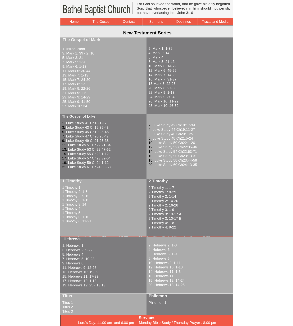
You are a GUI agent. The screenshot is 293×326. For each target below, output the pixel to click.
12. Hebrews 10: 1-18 (165, 267)
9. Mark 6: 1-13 (73, 66)
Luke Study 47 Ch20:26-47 (87, 136)
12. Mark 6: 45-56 (162, 70)
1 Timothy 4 (70, 208)
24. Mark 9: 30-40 (162, 97)
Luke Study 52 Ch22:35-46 (175, 147)
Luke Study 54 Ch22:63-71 (175, 152)
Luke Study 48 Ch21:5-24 (172, 138)
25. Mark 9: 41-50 (75, 102)
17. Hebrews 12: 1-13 (79, 281)
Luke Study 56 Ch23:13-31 (175, 156)
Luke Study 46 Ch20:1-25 (172, 134)
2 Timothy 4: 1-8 (160, 223)
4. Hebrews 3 (158, 250)
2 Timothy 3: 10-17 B (164, 218)
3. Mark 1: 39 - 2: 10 (77, 53)
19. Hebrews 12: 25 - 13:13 (83, 285)
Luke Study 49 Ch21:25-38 (87, 141)
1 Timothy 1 (70, 187)
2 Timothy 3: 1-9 (160, 210)
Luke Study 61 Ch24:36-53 (89, 167)
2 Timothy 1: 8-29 (161, 192)
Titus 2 (67, 307)
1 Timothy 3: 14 (73, 204)
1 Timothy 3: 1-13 (75, 200)
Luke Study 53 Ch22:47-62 (89, 149)
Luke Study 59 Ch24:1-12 (88, 163)
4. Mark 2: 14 (158, 53)
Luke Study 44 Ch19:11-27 (173, 130)
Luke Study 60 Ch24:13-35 (175, 165)
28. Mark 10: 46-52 (163, 106)
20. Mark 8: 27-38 (162, 88)
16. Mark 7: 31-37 (162, 79)
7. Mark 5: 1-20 (73, 62)
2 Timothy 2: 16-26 (162, 205)
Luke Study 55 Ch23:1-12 (88, 154)
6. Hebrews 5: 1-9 (162, 254)
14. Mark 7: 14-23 (162, 75)
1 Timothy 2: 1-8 (74, 192)
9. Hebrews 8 (72, 263)
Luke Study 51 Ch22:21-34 (89, 145)
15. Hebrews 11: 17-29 (79, 276)
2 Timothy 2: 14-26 (162, 201)
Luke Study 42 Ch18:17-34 (173, 125)
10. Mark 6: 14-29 (162, 66)
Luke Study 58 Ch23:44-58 (175, 160)
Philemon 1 (157, 303)
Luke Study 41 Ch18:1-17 (86, 123)
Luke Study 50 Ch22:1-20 (174, 143)
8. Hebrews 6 (158, 258)
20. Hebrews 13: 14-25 (166, 285)
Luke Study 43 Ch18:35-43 (87, 127)
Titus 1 (67, 303)
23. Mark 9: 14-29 (75, 97)
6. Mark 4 (155, 57)
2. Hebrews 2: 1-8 (162, 245)
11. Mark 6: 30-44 (75, 71)
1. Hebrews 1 (72, 246)
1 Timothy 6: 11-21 (76, 221)
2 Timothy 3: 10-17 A (164, 214)
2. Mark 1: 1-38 (160, 48)
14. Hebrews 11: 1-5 (164, 272)
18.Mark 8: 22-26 (161, 84)
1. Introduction (73, 49)
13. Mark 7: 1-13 (74, 75)
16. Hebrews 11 (160, 276)
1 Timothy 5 (70, 213)
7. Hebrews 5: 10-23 (77, 259)
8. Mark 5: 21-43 (161, 62)
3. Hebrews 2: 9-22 (76, 250)
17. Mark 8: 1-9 (73, 84)
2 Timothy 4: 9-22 (161, 227)
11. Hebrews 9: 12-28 (79, 268)
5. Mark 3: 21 (72, 58)
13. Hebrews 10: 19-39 (79, 272)
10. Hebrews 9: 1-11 (164, 263)
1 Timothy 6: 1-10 (75, 217)
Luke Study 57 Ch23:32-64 (89, 158)
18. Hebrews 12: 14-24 (166, 280)
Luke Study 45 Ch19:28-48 (87, 132)
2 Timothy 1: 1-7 (160, 188)
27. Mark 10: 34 (74, 106)
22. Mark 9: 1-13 (161, 92)
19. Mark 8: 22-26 (75, 88)
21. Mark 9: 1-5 (73, 93)
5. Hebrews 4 (72, 254)
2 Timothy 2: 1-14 (161, 196)
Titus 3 (67, 311)
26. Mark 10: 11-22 (163, 101)
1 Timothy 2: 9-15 (75, 196)
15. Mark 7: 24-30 (75, 80)
